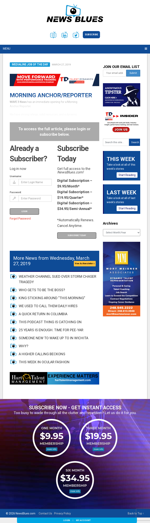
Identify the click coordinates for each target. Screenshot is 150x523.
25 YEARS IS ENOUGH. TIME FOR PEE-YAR (51, 330)
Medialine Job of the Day (30, 64)
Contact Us (45, 513)
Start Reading (127, 175)
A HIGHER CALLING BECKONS (42, 354)
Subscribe (91, 34)
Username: (16, 176)
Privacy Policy (62, 513)
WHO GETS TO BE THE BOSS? (42, 290)
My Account (83, 520)
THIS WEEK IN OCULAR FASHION (44, 362)
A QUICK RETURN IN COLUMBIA (43, 314)
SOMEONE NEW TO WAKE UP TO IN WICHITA (53, 338)
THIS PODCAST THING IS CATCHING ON (50, 322)
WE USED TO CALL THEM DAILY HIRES (48, 306)
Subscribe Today (77, 235)
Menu (6, 48)
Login (66, 520)
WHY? (23, 346)
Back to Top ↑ (136, 513)
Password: (15, 192)
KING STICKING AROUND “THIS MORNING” (52, 298)
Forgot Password (20, 218)
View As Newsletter (85, 263)
